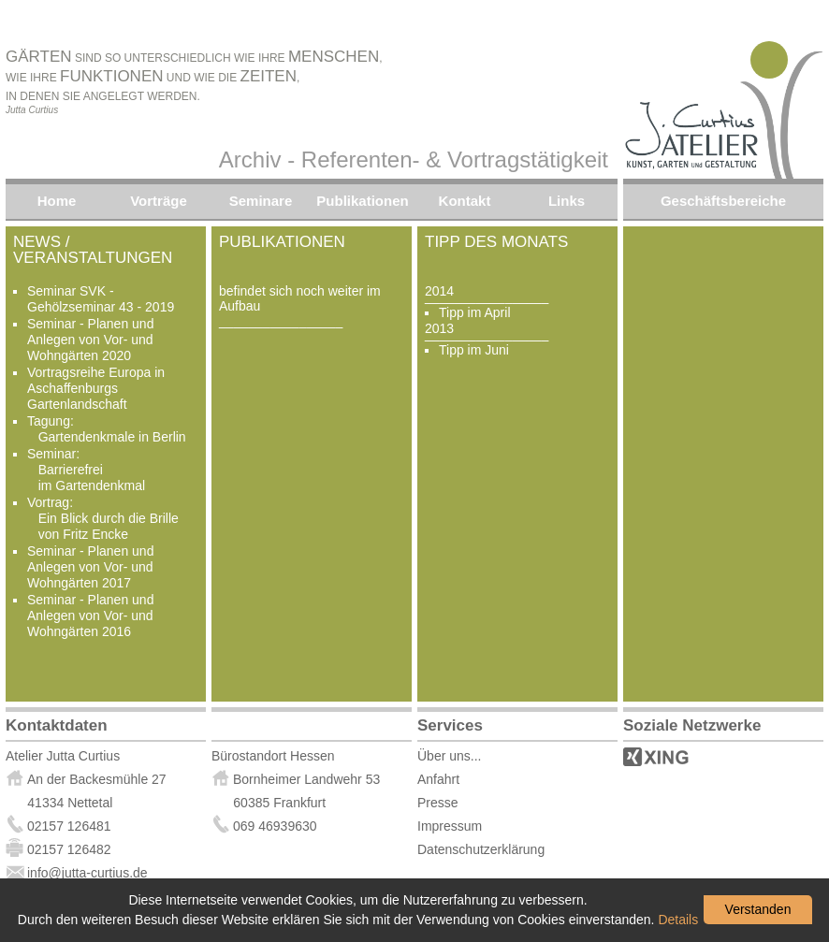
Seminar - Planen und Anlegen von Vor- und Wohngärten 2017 (90, 566)
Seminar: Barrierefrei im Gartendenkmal (86, 469)
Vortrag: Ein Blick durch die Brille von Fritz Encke (103, 518)
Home (57, 201)
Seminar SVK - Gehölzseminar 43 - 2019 (100, 298)
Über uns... (449, 755)
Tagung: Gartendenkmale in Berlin (106, 428)
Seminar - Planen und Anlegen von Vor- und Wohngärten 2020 (90, 339)
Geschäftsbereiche (723, 201)
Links (566, 201)
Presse (437, 802)
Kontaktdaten (57, 725)
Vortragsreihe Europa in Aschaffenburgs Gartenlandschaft (96, 388)
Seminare (261, 201)
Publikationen (362, 201)
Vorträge (158, 201)
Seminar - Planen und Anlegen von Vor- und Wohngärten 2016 (90, 615)
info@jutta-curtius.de (77, 872)
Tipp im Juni (474, 349)
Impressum (449, 826)
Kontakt (465, 201)
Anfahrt (438, 779)
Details (678, 919)
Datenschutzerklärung (481, 849)
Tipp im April (475, 312)
